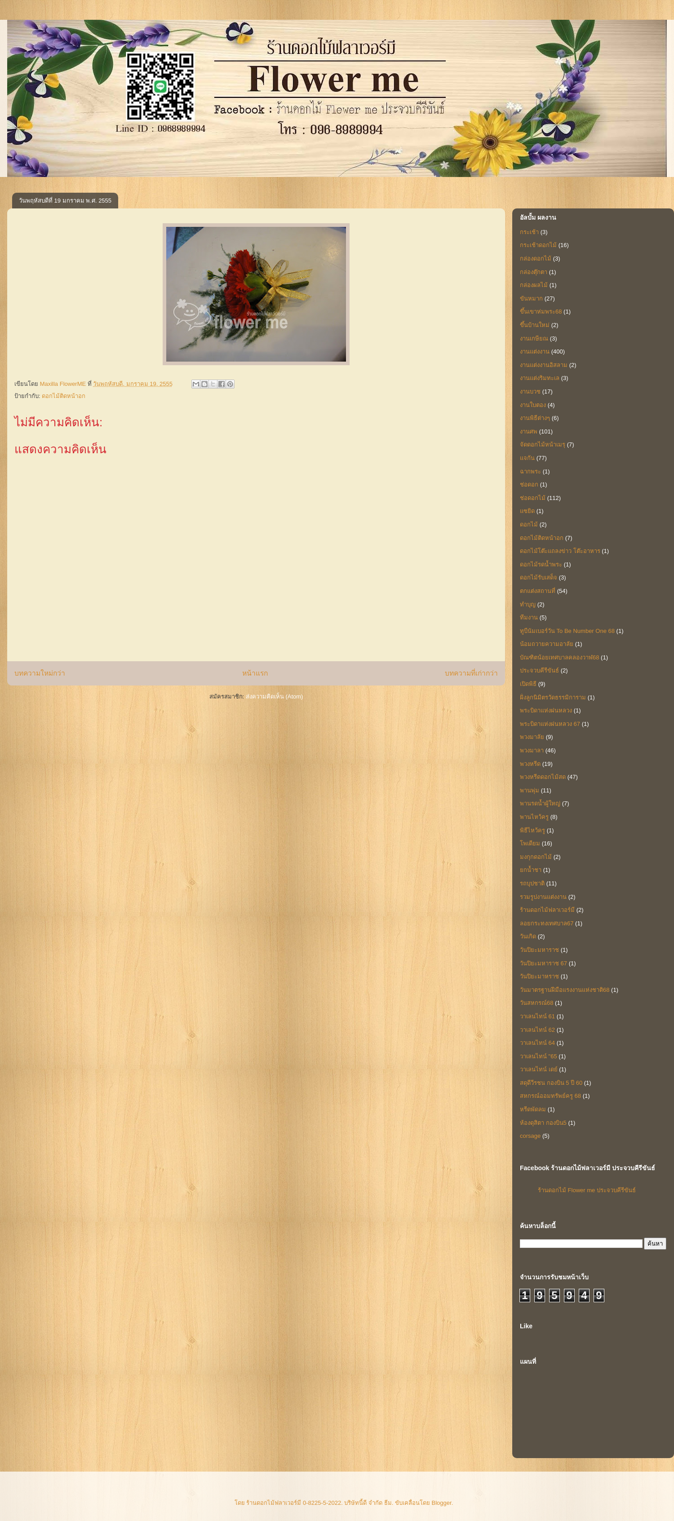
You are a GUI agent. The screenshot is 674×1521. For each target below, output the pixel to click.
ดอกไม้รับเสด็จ (538, 577)
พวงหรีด (530, 763)
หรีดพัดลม (533, 1109)
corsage (530, 1135)
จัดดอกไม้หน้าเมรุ (542, 444)
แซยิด (527, 511)
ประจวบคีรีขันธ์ (539, 670)
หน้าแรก (255, 673)
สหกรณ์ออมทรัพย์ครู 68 (550, 1095)
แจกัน (527, 458)
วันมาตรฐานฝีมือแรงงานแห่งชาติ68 (564, 989)
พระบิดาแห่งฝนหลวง (546, 710)
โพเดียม (530, 843)
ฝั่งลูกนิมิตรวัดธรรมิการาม (553, 697)
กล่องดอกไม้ (535, 258)
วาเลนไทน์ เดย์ (539, 1069)
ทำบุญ (528, 604)
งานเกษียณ (534, 338)
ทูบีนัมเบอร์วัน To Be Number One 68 (567, 631)
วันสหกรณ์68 (536, 1002)
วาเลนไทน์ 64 (537, 1042)
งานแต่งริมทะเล (539, 378)
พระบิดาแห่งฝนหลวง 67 (550, 724)
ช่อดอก (529, 484)
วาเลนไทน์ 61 (537, 1016)
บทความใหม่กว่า (39, 673)
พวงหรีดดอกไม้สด (543, 777)
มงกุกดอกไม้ (536, 856)
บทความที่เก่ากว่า (471, 673)
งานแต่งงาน (535, 351)
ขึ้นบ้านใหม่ (535, 325)
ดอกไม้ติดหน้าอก (63, 396)
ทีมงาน (529, 617)
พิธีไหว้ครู (532, 830)
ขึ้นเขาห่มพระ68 (541, 311)
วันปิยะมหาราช (539, 949)
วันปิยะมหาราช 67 (543, 963)
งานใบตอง (533, 405)
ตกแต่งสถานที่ (537, 591)
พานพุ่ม (529, 790)
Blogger (442, 1502)
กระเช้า (529, 232)
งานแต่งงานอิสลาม (544, 365)
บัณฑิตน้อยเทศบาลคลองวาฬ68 (559, 657)
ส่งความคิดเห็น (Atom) (274, 696)
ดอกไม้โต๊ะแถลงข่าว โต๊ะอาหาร (560, 551)
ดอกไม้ (529, 524)
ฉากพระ (530, 471)
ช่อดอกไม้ (532, 498)
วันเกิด (528, 936)
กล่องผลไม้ (534, 285)
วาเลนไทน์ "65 (538, 1056)
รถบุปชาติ (532, 883)
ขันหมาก (531, 298)
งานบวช (530, 391)
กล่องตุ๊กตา (533, 272)
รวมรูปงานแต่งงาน (543, 896)
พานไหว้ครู (534, 817)
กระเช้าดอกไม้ (538, 245)
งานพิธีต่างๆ (535, 418)
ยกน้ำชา (530, 870)
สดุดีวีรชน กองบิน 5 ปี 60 (551, 1082)
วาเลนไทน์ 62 (537, 1029)
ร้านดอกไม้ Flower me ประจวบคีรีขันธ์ (587, 1190)
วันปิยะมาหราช (539, 976)
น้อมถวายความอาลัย (546, 644)
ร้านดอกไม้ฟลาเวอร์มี (547, 909)
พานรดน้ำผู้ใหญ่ (540, 803)
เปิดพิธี (528, 684)
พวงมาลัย (532, 737)
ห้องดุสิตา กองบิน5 (543, 1122)
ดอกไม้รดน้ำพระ (541, 564)
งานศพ (528, 431)
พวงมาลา (532, 750)
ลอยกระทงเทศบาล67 (546, 923)
